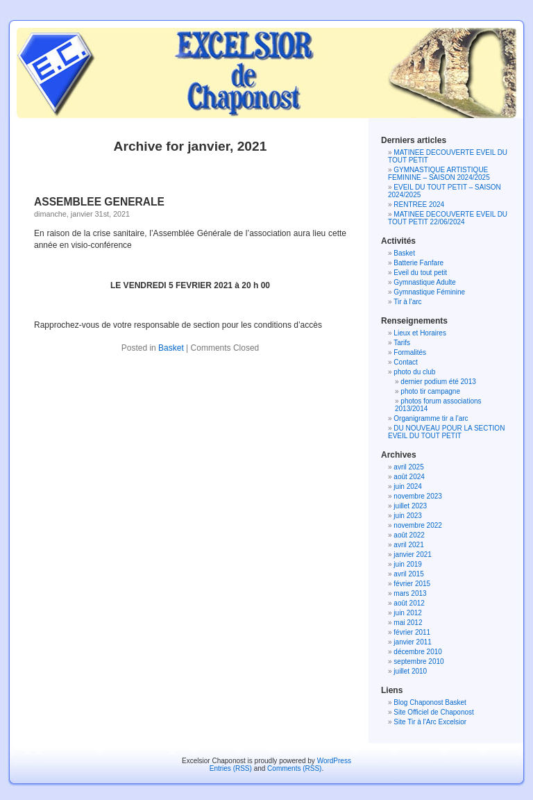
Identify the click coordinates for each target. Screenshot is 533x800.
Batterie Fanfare (418, 263)
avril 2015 (408, 574)
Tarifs (402, 343)
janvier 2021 (412, 554)
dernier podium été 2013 (437, 381)
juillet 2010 (410, 671)
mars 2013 (410, 593)
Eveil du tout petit (420, 272)
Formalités (410, 352)
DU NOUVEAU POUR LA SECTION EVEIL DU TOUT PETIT (446, 432)
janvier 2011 (412, 642)
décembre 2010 (418, 652)
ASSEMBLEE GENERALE (99, 202)
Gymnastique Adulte (425, 282)
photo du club (414, 372)
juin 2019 (408, 564)
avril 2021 (408, 545)
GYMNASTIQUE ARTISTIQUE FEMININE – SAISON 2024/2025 (439, 173)
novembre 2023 (418, 496)
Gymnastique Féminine (429, 292)
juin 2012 (408, 613)
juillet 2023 (410, 506)
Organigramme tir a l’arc (431, 418)
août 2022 (409, 535)
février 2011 (412, 632)
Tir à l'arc (407, 302)
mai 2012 (408, 622)
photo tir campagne (430, 391)
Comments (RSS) (294, 768)
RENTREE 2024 (419, 204)
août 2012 (409, 603)
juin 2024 (408, 486)
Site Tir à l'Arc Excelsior (430, 722)
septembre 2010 (418, 661)
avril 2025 (408, 467)
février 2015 (412, 584)
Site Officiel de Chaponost (433, 712)
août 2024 (409, 477)
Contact (405, 362)
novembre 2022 (418, 525)
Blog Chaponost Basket (430, 702)
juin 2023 (408, 515)
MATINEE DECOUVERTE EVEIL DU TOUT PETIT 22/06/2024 (447, 218)
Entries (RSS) (231, 768)
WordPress (334, 761)
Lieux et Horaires (420, 333)
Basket (171, 348)
